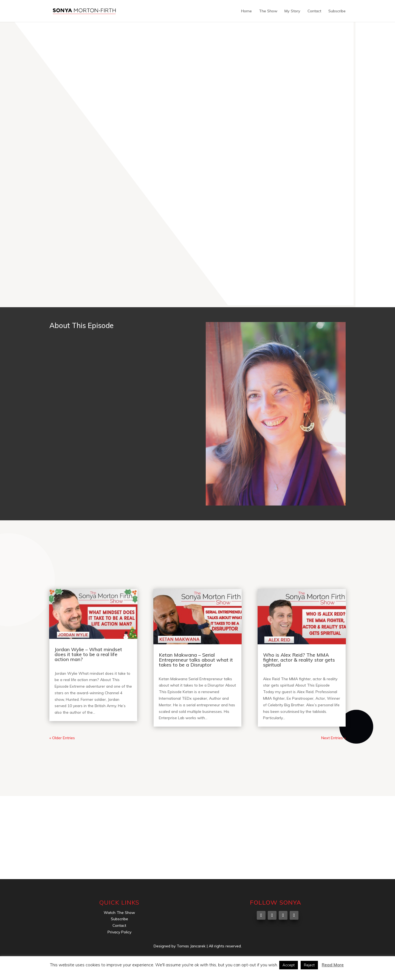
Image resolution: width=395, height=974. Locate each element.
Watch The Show (119, 912)
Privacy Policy (119, 932)
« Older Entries (62, 737)
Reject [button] (309, 965)
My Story (292, 11)
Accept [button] (289, 965)
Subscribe (337, 11)
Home (246, 11)
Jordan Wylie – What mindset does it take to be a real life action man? (88, 654)
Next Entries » (333, 737)
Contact (314, 11)
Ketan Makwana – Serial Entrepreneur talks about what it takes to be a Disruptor (196, 660)
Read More (333, 964)
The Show (268, 11)
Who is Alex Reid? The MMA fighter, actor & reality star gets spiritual (299, 660)
